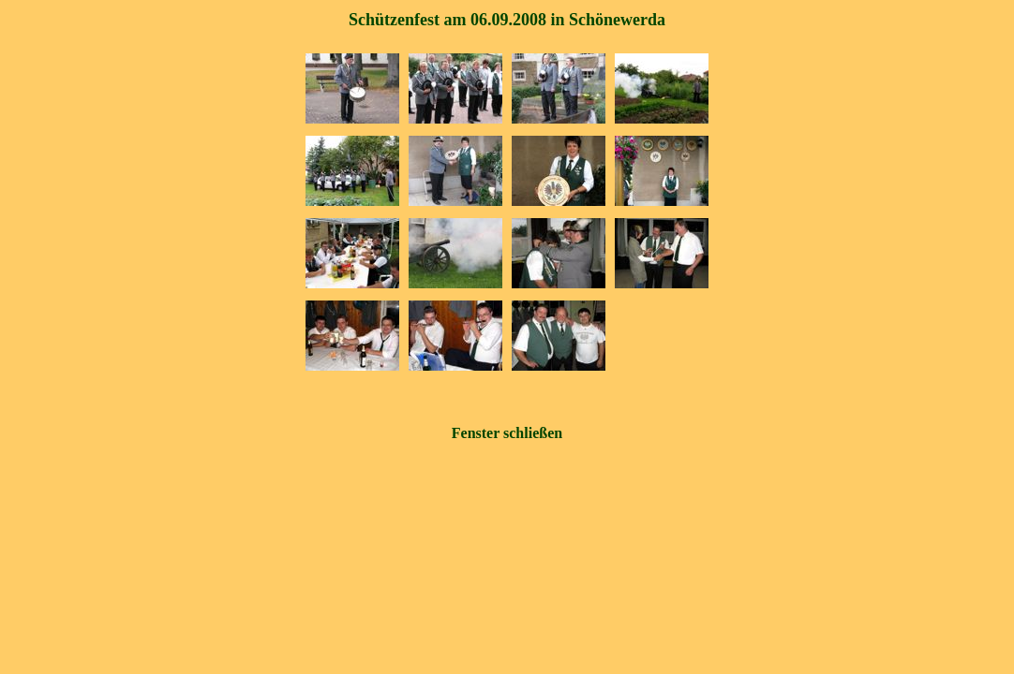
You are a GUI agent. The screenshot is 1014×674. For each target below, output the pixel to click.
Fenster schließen (507, 433)
